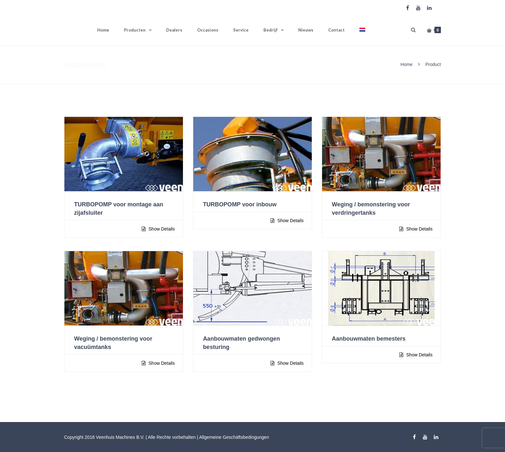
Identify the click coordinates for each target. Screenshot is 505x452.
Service (241, 30)
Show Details (161, 229)
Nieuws (305, 30)
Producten (135, 30)
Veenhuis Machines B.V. (120, 437)
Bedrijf (270, 30)
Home (103, 30)
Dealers (174, 30)
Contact (336, 30)
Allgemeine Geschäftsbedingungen (234, 437)
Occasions (207, 30)
